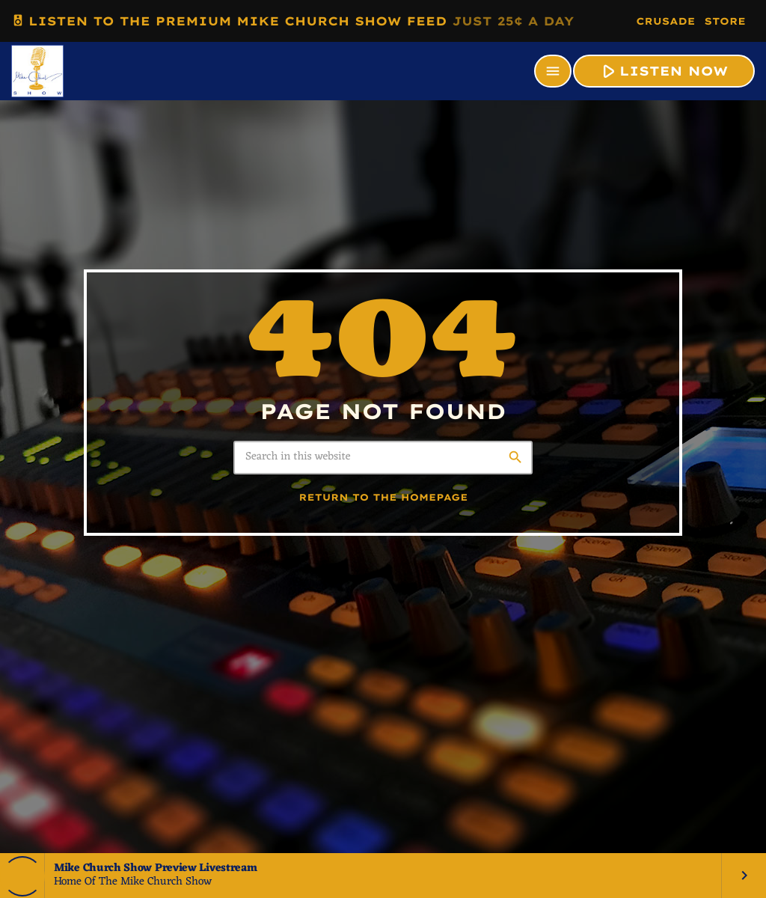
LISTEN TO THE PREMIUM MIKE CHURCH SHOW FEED (292, 20)
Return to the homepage (383, 498)
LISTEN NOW (662, 70)
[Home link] (37, 71)
